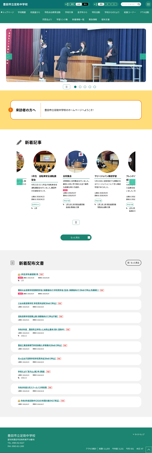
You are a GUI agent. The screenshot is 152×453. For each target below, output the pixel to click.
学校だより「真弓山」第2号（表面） (31, 371)
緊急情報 (93, 19)
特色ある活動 (102, 207)
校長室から (35, 12)
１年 (35, 208)
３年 (73, 204)
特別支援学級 (79, 204)
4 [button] (90, 86)
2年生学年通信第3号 (30, 274)
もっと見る (75, 237)
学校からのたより (111, 12)
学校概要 (22, 12)
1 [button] (75, 86)
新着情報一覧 (78, 19)
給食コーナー (130, 12)
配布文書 (106, 19)
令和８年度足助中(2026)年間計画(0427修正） (40, 400)
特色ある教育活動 (52, 12)
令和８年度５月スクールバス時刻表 (32, 387)
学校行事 (69, 12)
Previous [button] (9, 57)
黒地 (85, 4)
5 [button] (94, 86)
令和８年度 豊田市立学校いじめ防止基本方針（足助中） (41, 329)
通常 (72, 4)
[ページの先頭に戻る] (149, 450)
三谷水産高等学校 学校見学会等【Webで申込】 (37, 303)
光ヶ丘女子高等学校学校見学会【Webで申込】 (37, 358)
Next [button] (143, 57)
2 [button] (80, 86)
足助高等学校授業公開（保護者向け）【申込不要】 (38, 316)
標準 (101, 4)
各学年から (82, 12)
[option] (76, 55)
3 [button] (85, 86)
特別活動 (96, 12)
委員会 (73, 207)
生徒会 (68, 207)
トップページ (8, 12)
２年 (70, 204)
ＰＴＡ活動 (144, 12)
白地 (78, 4)
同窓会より (47, 19)
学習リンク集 (62, 19)
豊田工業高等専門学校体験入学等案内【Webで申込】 (40, 345)
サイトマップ (139, 434)
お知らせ (24, 335)
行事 (77, 207)
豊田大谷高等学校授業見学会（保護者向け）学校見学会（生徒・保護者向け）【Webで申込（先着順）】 (58, 290)
